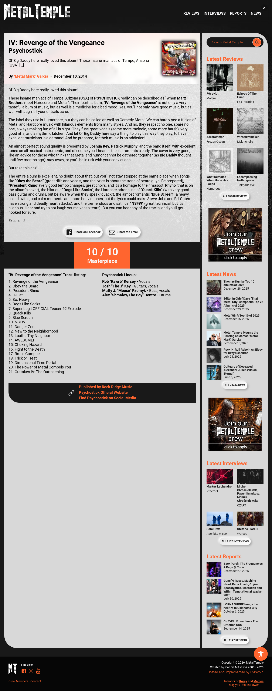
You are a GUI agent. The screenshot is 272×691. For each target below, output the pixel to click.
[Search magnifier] (256, 42)
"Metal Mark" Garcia (31, 76)
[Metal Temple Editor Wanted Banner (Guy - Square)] (235, 449)
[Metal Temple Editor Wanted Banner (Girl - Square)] (235, 260)
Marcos (259, 681)
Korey (243, 681)
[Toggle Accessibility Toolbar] (261, 654)
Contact (35, 681)
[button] (264, 7)
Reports (238, 13)
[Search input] (231, 42)
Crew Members (18, 681)
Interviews (215, 13)
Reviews (191, 13)
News (256, 13)
